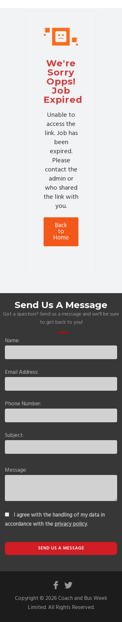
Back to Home (61, 232)
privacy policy (70, 524)
